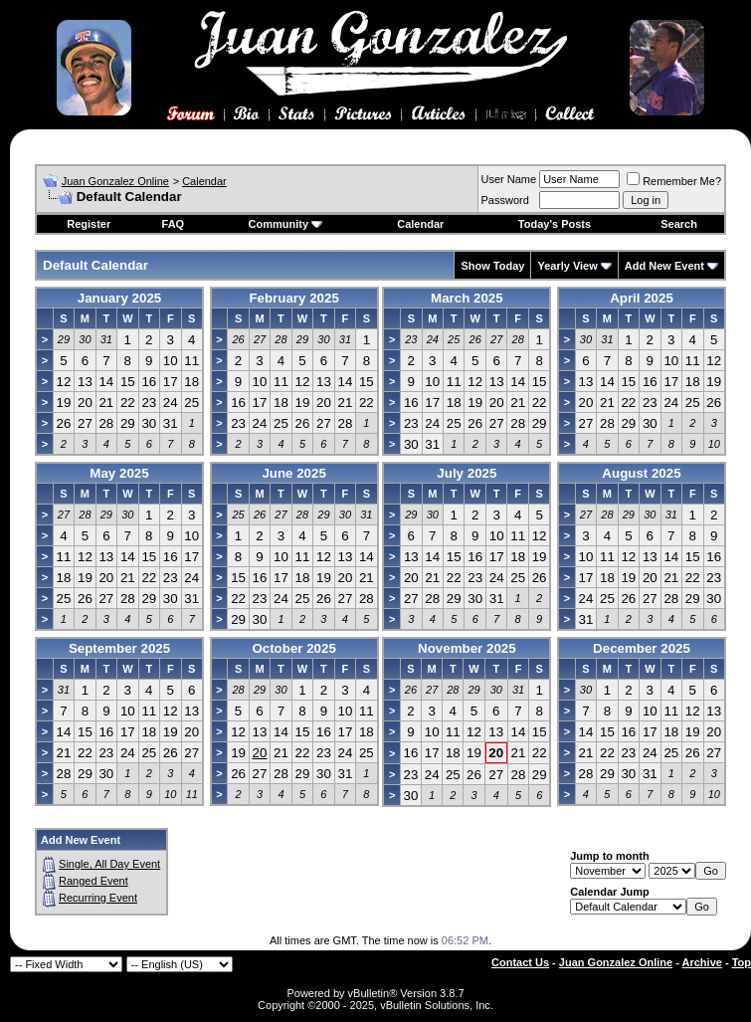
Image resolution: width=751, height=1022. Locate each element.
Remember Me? (674, 181)
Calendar (204, 181)
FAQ (173, 224)
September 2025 (119, 648)
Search (678, 224)
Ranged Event (93, 881)
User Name (509, 179)
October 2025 (293, 648)
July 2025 (466, 473)
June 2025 (293, 473)
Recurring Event (98, 898)
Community (286, 224)
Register (88, 224)
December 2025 (641, 648)
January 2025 (119, 298)
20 (260, 752)
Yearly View (567, 266)
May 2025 (119, 473)
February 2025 (293, 298)
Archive (702, 962)
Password (505, 200)
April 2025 (641, 298)
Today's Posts (554, 224)
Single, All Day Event (109, 864)
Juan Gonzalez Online (115, 181)
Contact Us (520, 962)
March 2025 (467, 298)
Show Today (492, 266)
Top (741, 962)
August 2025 (641, 473)
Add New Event (664, 266)
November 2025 (467, 648)
